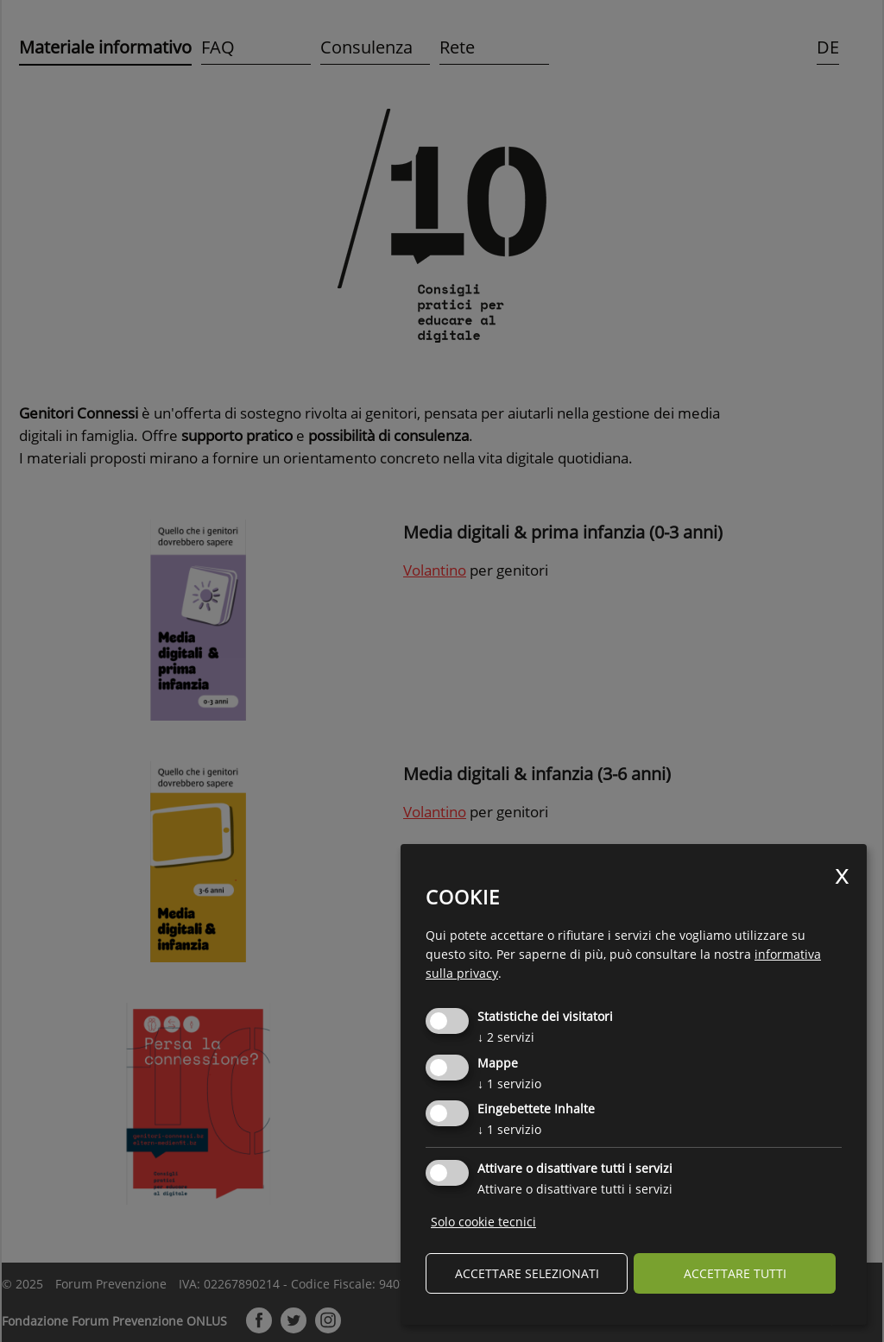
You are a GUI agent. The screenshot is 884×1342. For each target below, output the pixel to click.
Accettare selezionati (527, 1273)
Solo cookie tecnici (483, 1221)
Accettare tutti (735, 1273)
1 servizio (509, 1083)
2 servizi (505, 1037)
